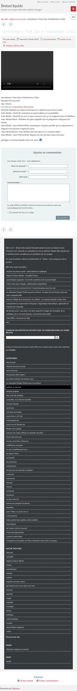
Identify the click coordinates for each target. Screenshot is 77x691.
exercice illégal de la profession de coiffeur (23, 299)
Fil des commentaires (48, 680)
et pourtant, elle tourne (22, 107)
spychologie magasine (15, 280)
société (9, 623)
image (9, 598)
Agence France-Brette (15, 275)
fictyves (10, 482)
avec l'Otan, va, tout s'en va (17, 511)
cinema (9, 573)
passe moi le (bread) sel (16, 424)
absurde (10, 552)
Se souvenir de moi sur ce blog (22, 212)
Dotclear (16, 688)
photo (9, 610)
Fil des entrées (26, 680)
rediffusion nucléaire (15, 445)
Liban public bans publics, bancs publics (22, 520)
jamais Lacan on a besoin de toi (19, 288)
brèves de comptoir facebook (18, 503)
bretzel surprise (13, 391)
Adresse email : (20, 171)
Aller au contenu (42, 2)
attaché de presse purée (16, 271)
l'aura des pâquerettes (15, 532)
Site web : (23, 177)
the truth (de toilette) (15, 395)
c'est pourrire (12, 516)
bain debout (11, 524)
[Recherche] (30, 337)
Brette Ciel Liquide (14, 428)
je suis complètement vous (17, 449)
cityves (9, 487)
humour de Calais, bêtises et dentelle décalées (25, 433)
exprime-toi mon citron (16, 581)
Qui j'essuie (11, 362)
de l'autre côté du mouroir (17, 528)
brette (9, 661)
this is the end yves (14, 437)
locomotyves (12, 462)
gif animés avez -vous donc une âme (21, 311)
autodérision (12, 569)
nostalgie (10, 606)
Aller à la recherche (68, 2)
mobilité (10, 602)
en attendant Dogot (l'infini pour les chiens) (24, 292)
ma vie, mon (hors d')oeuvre (18, 441)
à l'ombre (12, 350)
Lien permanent (49, 39)
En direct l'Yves (13, 453)
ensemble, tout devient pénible (19, 399)
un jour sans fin (13, 499)
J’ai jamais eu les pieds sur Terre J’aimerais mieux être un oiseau (32, 540)
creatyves (10, 474)
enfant (16, 45)
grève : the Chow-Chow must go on (3, 24)
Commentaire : (14, 182)
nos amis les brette (14, 412)
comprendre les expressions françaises (22, 303)
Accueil (4, 19)
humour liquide (13, 404)
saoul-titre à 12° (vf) (14, 416)
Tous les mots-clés (13, 637)
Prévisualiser (63, 217)
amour (9, 565)
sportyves (10, 408)
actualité (10, 557)
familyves (10, 495)
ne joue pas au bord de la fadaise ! (20, 470)
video (22, 45)
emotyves (10, 491)
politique (10, 615)
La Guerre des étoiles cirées (10, 24)
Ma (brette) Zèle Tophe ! (16, 375)
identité (10, 594)
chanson (9, 45)
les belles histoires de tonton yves (20, 379)
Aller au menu (55, 2)
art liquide (11, 458)
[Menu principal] (73, 8)
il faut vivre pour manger (16, 284)
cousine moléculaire (14, 536)
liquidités (10, 507)
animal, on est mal (17, 19)
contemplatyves (13, 420)
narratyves (11, 478)
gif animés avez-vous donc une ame (21, 586)
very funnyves (12, 370)
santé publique (12, 619)
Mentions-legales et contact (18, 649)
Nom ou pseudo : (19, 166)
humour (10, 590)
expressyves (11, 466)
